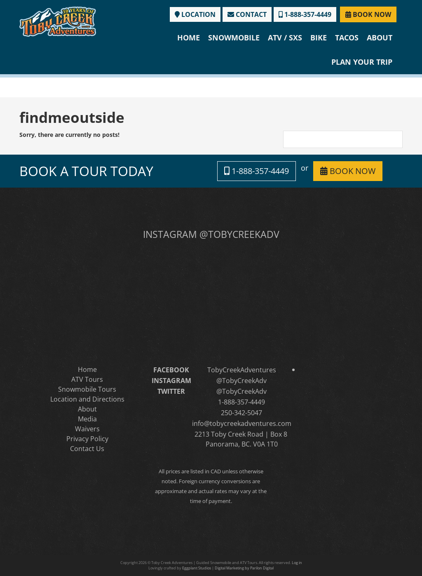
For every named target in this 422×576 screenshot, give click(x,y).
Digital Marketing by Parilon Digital (244, 568)
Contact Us (87, 448)
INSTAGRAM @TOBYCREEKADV (211, 234)
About (379, 37)
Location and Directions (87, 399)
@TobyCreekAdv (241, 380)
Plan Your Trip (361, 62)
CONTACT (247, 14)
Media (87, 418)
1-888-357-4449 (305, 14)
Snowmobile (234, 37)
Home (188, 37)
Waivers (87, 428)
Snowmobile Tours (87, 389)
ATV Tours (87, 379)
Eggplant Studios (196, 568)
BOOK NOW (368, 14)
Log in (297, 562)
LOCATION (195, 14)
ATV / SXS (285, 37)
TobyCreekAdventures (241, 369)
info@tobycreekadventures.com (241, 423)
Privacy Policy (87, 438)
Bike (318, 37)
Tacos (347, 37)
